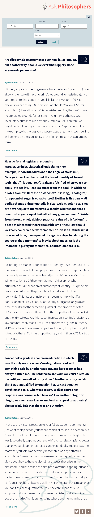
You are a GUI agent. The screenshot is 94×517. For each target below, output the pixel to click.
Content (11, 21)
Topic (64, 21)
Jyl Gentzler (11, 82)
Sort (37, 30)
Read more (12, 151)
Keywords (40, 21)
